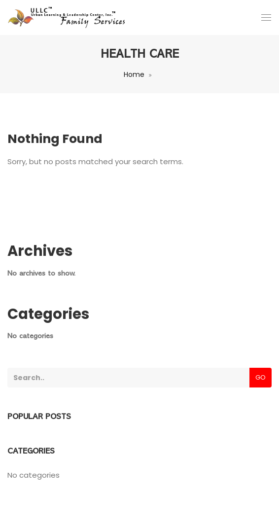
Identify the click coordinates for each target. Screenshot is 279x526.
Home (134, 74)
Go (260, 377)
